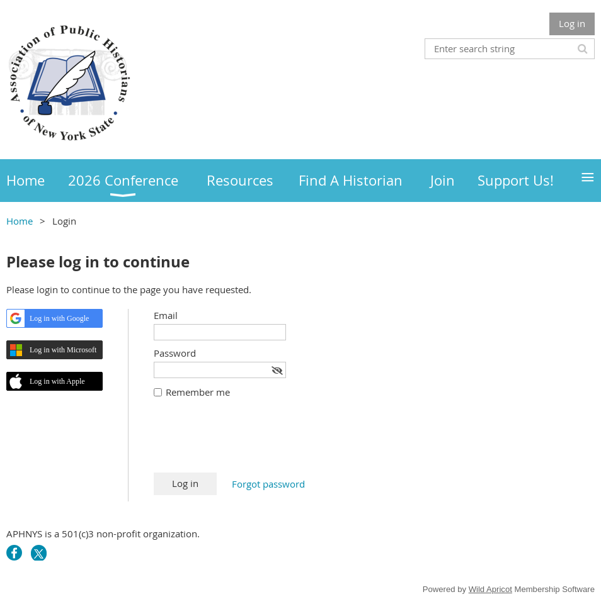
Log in (572, 23)
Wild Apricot (490, 589)
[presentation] (249, 441)
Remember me (198, 392)
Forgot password (268, 484)
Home (19, 221)
